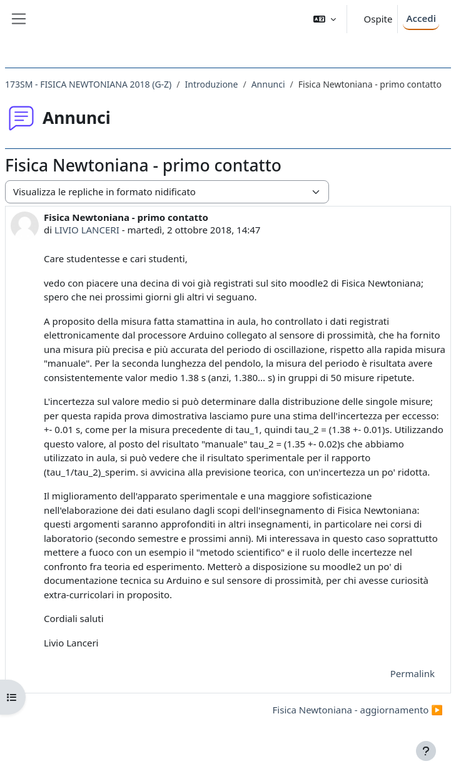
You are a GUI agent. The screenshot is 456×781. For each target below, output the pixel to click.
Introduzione (211, 84)
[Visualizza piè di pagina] (426, 751)
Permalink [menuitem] (412, 673)
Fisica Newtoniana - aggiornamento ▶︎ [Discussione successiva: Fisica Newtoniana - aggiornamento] (358, 709)
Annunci (268, 84)
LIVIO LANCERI (86, 229)
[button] (324, 19)
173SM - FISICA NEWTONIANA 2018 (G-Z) (88, 84)
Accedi (421, 18)
